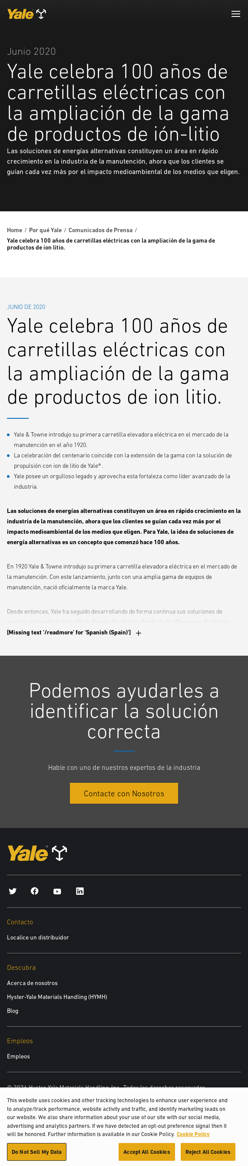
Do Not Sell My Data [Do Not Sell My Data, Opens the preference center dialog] (37, 1156)
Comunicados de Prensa (100, 230)
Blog (12, 1010)
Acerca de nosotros (32, 982)
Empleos (18, 1056)
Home (14, 230)
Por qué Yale (45, 230)
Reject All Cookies (208, 1156)
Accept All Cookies (146, 1156)
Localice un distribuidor (38, 937)
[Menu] (236, 14)
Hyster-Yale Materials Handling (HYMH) (57, 996)
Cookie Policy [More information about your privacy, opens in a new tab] (193, 1138)
